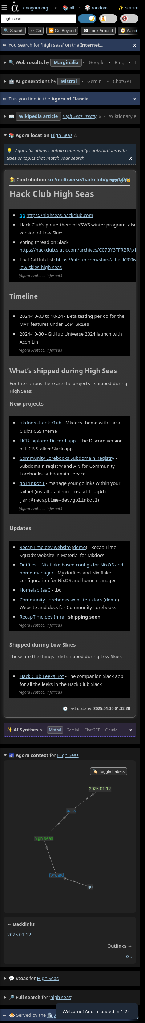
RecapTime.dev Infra (42, 615)
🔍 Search (13, 30)
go (22, 215)
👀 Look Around (98, 30)
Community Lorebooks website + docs (61, 597)
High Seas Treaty (80, 116)
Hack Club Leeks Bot (42, 674)
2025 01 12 (19, 932)
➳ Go (36, 30)
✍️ (129, 180)
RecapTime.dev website (45, 545)
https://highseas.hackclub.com (60, 215)
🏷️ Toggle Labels (109, 769)
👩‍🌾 (12, 179)
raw (113, 180)
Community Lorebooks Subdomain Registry (67, 457)
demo (79, 545)
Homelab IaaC (35, 588)
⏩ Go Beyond (62, 30)
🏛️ (50, 1013)
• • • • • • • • (72, 63)
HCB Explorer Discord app (48, 440)
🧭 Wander (130, 30)
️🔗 (122, 180)
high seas (48, 976)
